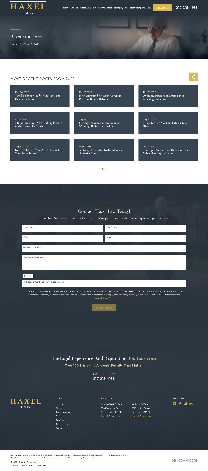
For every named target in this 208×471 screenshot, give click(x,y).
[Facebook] (179, 403)
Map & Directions (110, 416)
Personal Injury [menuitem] (115, 8)
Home (59, 404)
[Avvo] (185, 403)
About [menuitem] (75, 8)
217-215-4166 (187, 7)
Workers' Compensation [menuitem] (138, 8)
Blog (58, 416)
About (59, 408)
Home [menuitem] (66, 8)
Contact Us (162, 7)
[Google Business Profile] (174, 403)
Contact (60, 428)
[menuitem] (14, 465)
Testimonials (63, 424)
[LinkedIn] (190, 403)
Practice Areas (64, 412)
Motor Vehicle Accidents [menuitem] (92, 8)
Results (60, 420)
